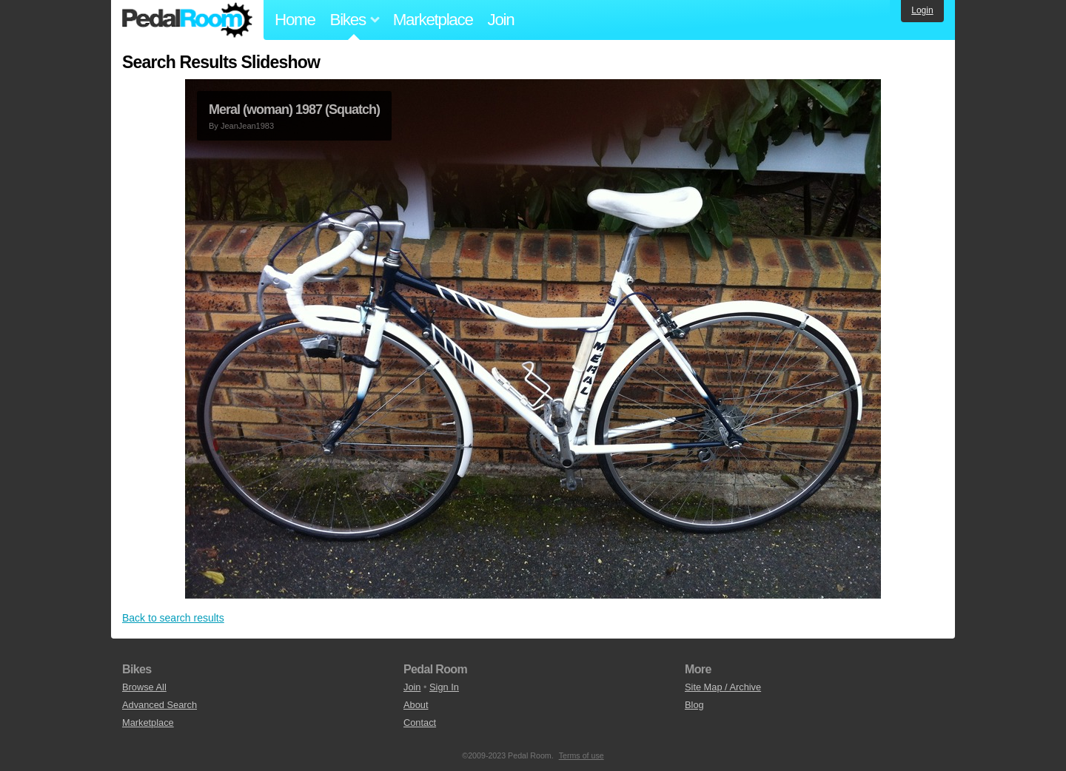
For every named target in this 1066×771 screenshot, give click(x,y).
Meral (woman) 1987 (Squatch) (294, 109)
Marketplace (433, 19)
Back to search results (173, 618)
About (415, 704)
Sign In (444, 687)
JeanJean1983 (247, 125)
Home (295, 19)
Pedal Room (187, 20)
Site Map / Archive (723, 687)
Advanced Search (159, 704)
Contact (419, 722)
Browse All (144, 687)
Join (501, 19)
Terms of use (581, 755)
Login (922, 10)
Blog (694, 704)
